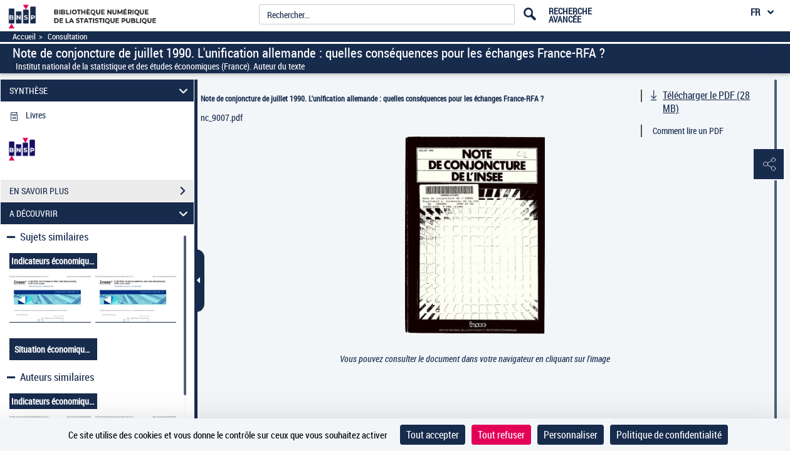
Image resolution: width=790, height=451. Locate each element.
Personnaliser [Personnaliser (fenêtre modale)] (571, 435)
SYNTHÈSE (100, 90)
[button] (768, 164)
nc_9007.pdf (222, 117)
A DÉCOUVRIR (100, 213)
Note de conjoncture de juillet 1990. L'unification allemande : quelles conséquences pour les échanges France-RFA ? (372, 98)
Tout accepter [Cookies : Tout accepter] (432, 435)
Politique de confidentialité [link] (669, 435)
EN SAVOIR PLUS (101, 191)
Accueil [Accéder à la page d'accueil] (24, 36)
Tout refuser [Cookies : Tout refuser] (501, 435)
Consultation (67, 36)
